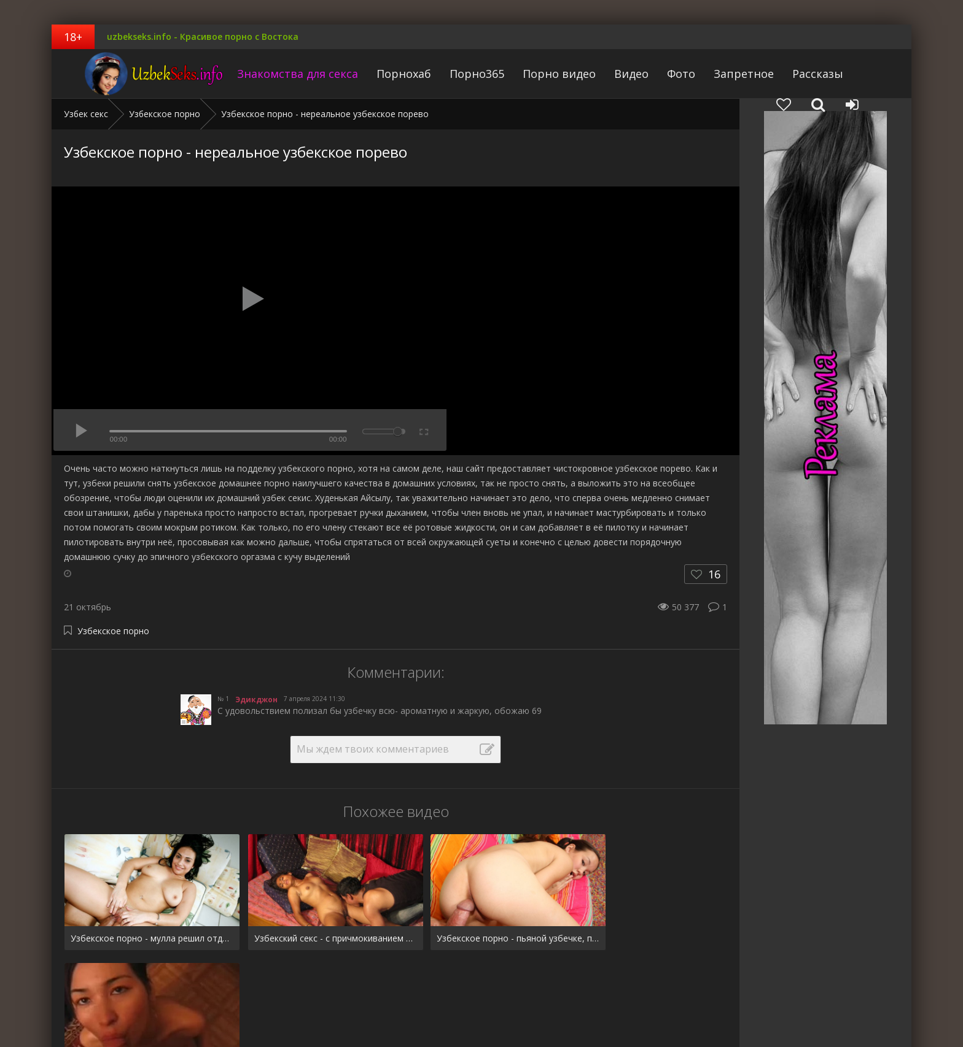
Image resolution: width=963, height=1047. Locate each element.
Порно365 (454, 73)
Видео (608, 73)
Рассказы (795, 73)
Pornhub (81, 999)
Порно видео (536, 73)
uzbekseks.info (128, 73)
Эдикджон (256, 699)
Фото (658, 73)
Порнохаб (381, 73)
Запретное (721, 73)
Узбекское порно (113, 631)
